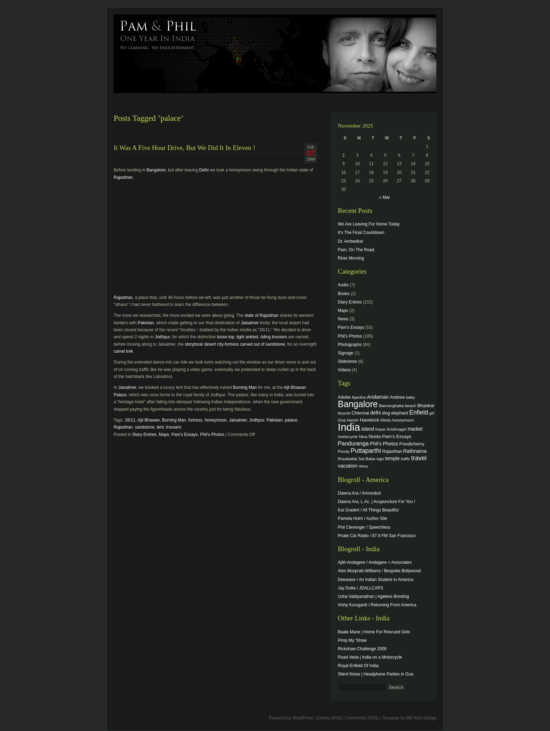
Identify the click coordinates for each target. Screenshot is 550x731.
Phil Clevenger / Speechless (364, 527)
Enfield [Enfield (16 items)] (418, 412)
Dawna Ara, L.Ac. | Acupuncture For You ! (376, 501)
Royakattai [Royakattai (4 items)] (347, 458)
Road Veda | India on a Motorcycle (370, 657)
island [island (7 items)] (367, 429)
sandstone (144, 427)
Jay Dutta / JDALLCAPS (360, 588)
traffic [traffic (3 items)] (405, 459)
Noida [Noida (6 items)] (375, 436)
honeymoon (216, 420)
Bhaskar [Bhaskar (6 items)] (426, 405)
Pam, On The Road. (356, 249)
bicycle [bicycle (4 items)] (344, 413)
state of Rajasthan (261, 315)
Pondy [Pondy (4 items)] (343, 451)
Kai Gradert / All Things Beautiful (368, 510)
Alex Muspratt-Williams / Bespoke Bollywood (379, 570)
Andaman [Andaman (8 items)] (378, 397)
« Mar (384, 197)
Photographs (350, 344)
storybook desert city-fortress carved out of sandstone (235, 344)
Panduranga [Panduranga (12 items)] (353, 443)
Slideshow (347, 361)
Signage (345, 353)
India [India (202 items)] (349, 427)
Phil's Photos (212, 434)
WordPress (303, 718)
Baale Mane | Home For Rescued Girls (374, 631)
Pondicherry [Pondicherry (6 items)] (411, 443)
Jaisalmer (250, 322)
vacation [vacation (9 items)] (347, 466)
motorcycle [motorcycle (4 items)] (348, 436)
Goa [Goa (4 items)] (342, 420)
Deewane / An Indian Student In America (375, 579)
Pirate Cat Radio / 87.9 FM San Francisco (377, 535)
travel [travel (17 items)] (419, 458)
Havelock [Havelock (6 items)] (369, 420)
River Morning (351, 258)
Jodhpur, (163, 336)
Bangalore (156, 170)
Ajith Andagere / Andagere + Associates (374, 562)
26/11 (130, 420)
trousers (173, 427)
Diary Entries (144, 434)
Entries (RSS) (329, 718)
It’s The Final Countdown (361, 232)
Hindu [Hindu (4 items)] (385, 420)
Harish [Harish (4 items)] (353, 420)
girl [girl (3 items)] (431, 413)
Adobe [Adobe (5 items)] (344, 397)
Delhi (204, 170)
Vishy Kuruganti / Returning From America (377, 604)
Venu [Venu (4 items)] (363, 466)
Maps (164, 434)
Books (343, 293)
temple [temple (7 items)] (392, 458)
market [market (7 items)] (415, 429)
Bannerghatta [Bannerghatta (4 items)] (391, 405)
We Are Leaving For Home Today (369, 224)
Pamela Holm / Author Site (362, 518)
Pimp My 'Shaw (352, 640)
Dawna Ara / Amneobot (359, 493)
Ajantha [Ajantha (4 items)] (359, 397)
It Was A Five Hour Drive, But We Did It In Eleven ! (184, 147)
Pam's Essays (185, 434)
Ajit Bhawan (149, 420)
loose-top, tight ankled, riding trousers (252, 336)
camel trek (123, 351)
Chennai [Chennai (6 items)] (360, 413)
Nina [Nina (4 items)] (363, 436)
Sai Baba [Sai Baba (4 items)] (366, 458)
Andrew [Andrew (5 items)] (397, 397)
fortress (195, 420)
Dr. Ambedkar (350, 241)
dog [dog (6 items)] (386, 413)
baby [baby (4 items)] (410, 397)
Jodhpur (256, 420)
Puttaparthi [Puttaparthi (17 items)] (366, 450)
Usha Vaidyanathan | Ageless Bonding (373, 596)
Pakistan (146, 322)
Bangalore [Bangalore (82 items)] (358, 404)
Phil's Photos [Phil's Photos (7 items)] (384, 443)
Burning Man (245, 387)
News (343, 318)
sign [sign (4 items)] (380, 458)
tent (160, 427)
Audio (343, 284)
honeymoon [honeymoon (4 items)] (403, 420)
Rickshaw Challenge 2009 (362, 648)
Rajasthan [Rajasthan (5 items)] (392, 451)
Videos (344, 369)
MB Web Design (421, 718)
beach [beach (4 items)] (410, 405)
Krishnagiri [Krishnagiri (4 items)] (397, 429)
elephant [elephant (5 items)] (399, 413)
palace (291, 420)
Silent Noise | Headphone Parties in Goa (375, 674)
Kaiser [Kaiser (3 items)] (380, 429)
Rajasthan (123, 177)
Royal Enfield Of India (358, 665)
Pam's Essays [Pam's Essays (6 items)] (396, 436)
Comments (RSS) (362, 718)
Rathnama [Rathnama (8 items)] (415, 451)
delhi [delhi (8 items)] (375, 413)
